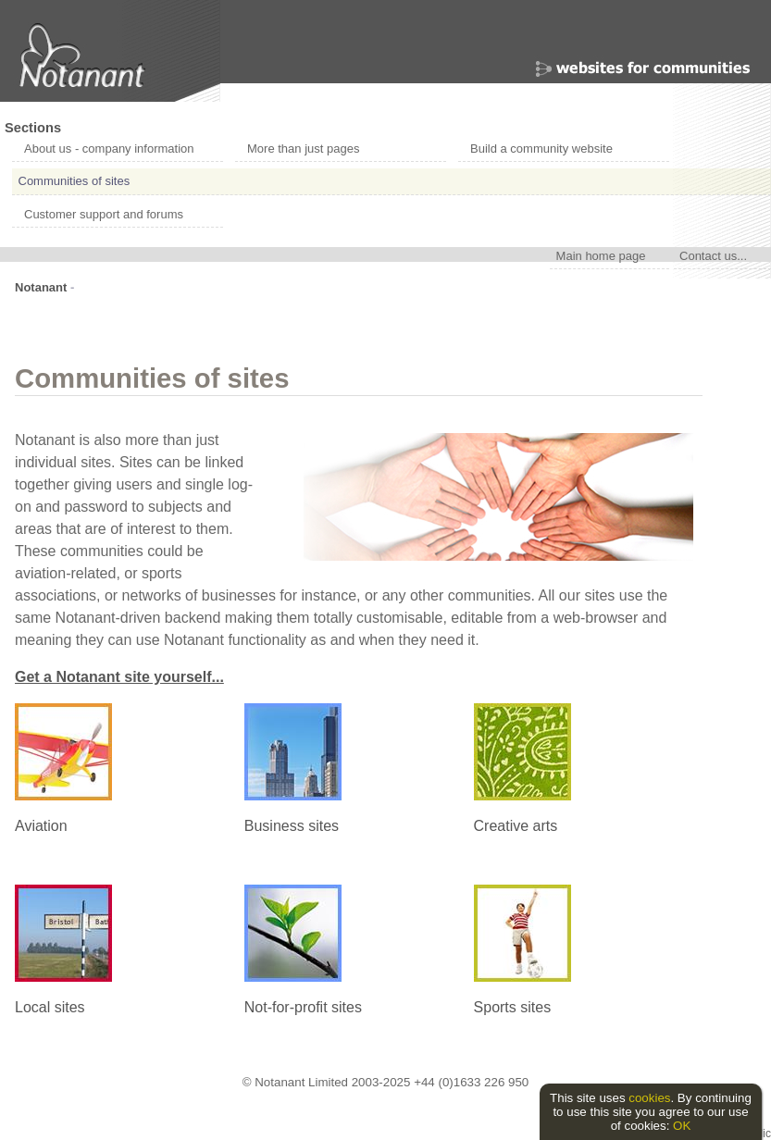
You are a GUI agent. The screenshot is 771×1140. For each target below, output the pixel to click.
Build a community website (541, 148)
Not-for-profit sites (303, 1007)
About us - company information (109, 148)
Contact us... (713, 255)
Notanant (41, 287)
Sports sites (513, 1007)
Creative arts (516, 826)
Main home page (601, 255)
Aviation (41, 826)
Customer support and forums (103, 214)
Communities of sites (75, 181)
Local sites (50, 1007)
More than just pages (303, 148)
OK (681, 1126)
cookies (649, 1098)
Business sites (291, 826)
